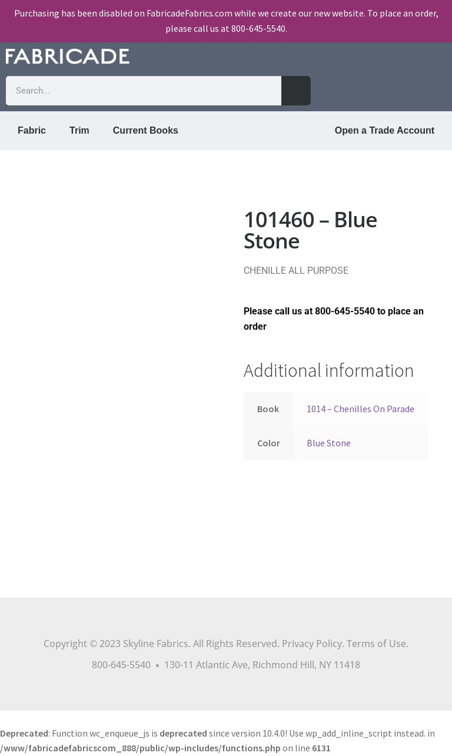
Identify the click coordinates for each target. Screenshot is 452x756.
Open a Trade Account (384, 130)
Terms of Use (376, 643)
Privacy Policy (312, 643)
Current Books (145, 130)
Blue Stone (329, 443)
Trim (79, 130)
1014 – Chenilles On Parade (360, 409)
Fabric (32, 130)
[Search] (296, 90)
